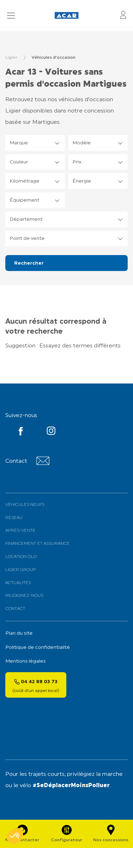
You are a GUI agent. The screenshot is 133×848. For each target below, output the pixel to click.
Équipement (24, 200)
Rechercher (29, 263)
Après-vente (20, 531)
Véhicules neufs (24, 505)
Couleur (19, 162)
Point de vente (27, 238)
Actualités (18, 583)
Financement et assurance (37, 544)
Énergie (81, 181)
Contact (15, 609)
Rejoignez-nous (24, 596)
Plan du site (19, 633)
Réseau (14, 518)
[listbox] (35, 143)
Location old (21, 557)
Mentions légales (25, 661)
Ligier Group (20, 570)
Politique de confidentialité (37, 647)
